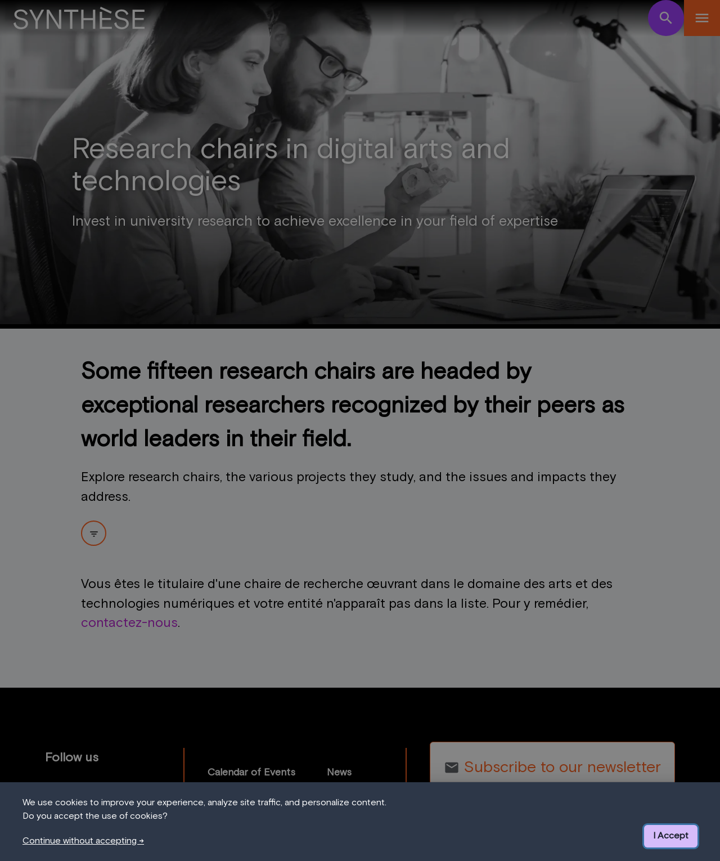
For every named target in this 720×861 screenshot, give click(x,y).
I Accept (670, 835)
